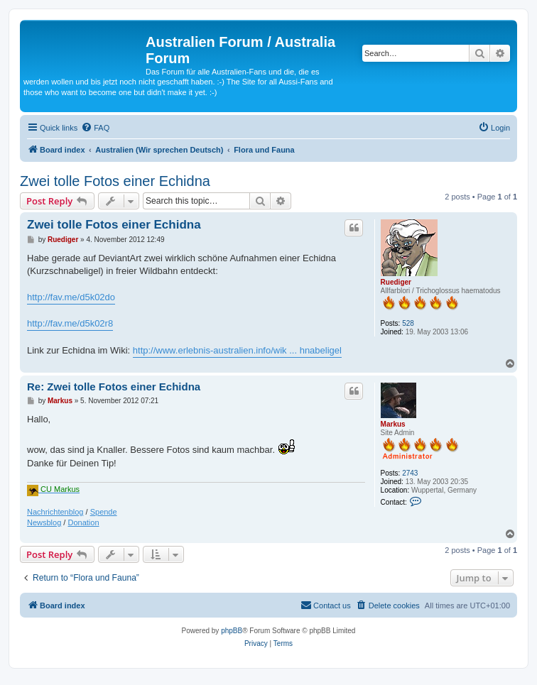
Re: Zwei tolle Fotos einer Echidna (113, 386)
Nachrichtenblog (55, 512)
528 (408, 323)
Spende (103, 512)
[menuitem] (95, 127)
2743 (410, 473)
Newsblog (44, 522)
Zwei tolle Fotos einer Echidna (115, 181)
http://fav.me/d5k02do (71, 297)
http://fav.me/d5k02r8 (70, 323)
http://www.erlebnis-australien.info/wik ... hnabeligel (237, 350)
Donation (83, 522)
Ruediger (396, 282)
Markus (393, 424)
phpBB (231, 631)
